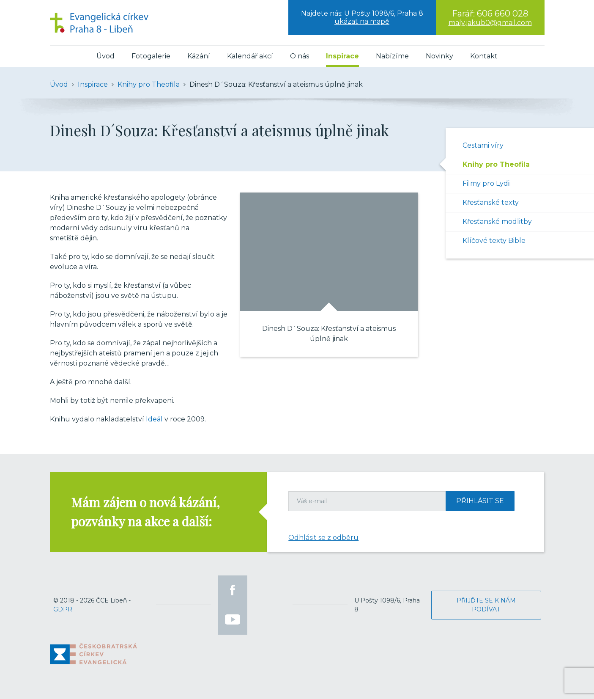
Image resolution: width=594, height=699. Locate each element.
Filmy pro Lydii (487, 183)
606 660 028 (502, 13)
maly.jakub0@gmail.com (490, 23)
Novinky (439, 56)
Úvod (105, 56)
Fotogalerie (150, 56)
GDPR (62, 609)
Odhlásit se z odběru (323, 538)
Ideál (154, 419)
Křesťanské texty (491, 202)
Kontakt (484, 56)
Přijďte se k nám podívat (486, 605)
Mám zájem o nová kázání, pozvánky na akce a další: (145, 512)
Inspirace (342, 56)
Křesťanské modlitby (497, 221)
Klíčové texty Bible (494, 241)
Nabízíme (392, 56)
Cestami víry (483, 145)
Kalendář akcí (250, 56)
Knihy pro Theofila (496, 164)
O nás (299, 56)
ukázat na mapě (361, 21)
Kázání (198, 56)
